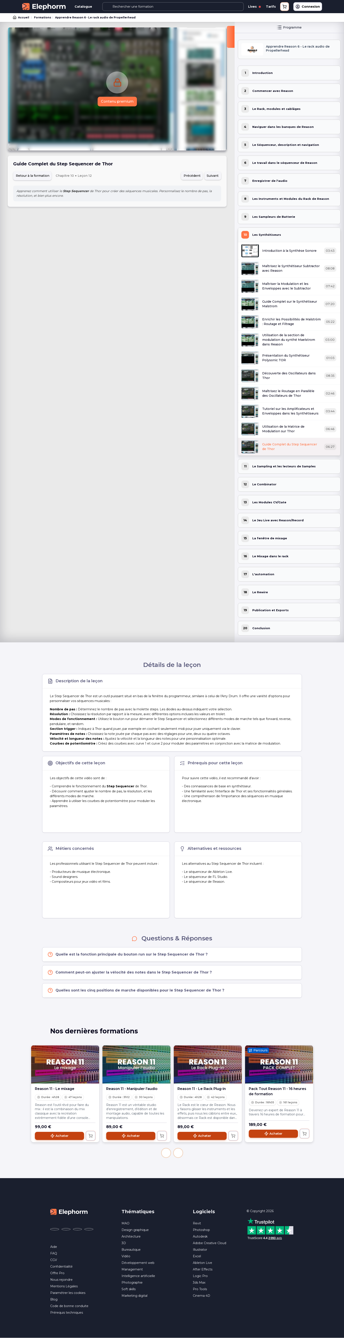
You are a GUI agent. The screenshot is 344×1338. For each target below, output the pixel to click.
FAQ (53, 1253)
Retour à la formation (32, 176)
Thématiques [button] (138, 1211)
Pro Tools (200, 1289)
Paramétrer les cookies (67, 1293)
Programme (289, 27)
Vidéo (126, 1256)
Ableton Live (202, 1263)
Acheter (59, 1136)
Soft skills (129, 1289)
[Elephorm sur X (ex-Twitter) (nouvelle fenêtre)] (66, 1229)
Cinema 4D (201, 1296)
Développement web (138, 1263)
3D (124, 1243)
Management (132, 1269)
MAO (125, 1223)
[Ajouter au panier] (90, 1136)
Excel (197, 1256)
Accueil (21, 18)
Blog (53, 1299)
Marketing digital (134, 1296)
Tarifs (271, 7)
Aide (53, 1247)
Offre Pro (57, 1273)
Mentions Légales (64, 1286)
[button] (166, 1153)
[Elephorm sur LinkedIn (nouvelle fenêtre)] (88, 1229)
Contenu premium (117, 101)
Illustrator (200, 1250)
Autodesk (200, 1236)
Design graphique (135, 1230)
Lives (254, 7)
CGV (53, 1260)
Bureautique (131, 1250)
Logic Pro (200, 1276)
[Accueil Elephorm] (69, 1212)
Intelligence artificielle (138, 1276)
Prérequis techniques (66, 1313)
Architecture (131, 1236)
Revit (197, 1223)
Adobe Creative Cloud (209, 1243)
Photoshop (201, 1230)
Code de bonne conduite (69, 1306)
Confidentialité (61, 1266)
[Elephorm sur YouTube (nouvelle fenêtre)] (77, 1229)
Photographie (132, 1282)
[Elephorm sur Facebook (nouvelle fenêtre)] (54, 1229)
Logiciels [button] (204, 1211)
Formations (42, 17)
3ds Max (199, 1282)
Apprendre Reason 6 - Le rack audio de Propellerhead (95, 17)
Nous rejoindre (61, 1280)
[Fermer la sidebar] (231, 37)
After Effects (202, 1269)
